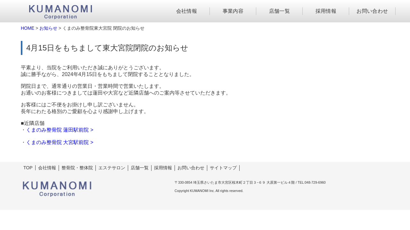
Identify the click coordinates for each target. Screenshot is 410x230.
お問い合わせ (372, 11)
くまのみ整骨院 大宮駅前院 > (59, 142)
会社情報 (186, 11)
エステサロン (111, 167)
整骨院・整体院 (77, 167)
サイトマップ (223, 167)
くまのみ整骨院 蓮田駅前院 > (59, 130)
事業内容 (233, 11)
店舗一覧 (279, 11)
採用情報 (326, 11)
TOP (28, 167)
